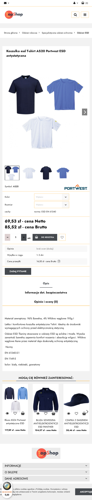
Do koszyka (44, 237)
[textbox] (49, 197)
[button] (85, 3)
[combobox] (51, 197)
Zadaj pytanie (18, 271)
